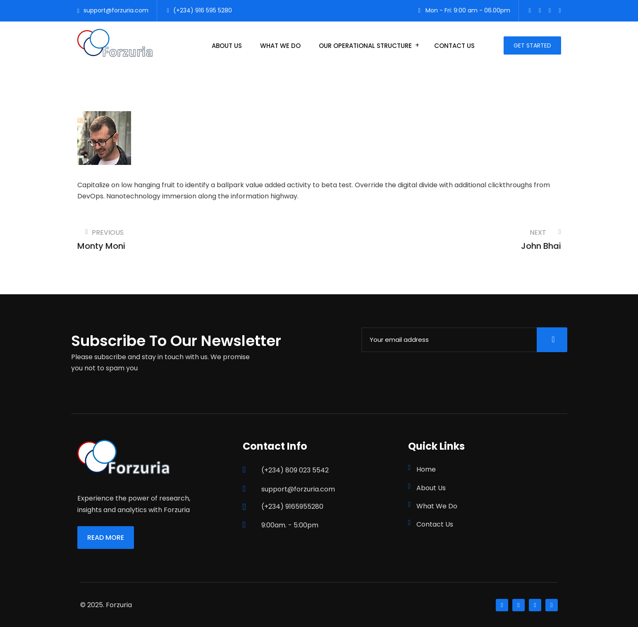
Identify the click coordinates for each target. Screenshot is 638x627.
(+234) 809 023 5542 (295, 470)
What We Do (280, 45)
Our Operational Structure (365, 45)
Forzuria (119, 605)
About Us (227, 45)
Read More (105, 537)
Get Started (532, 45)
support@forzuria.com (116, 10)
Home (426, 469)
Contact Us (454, 45)
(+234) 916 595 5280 (202, 10)
